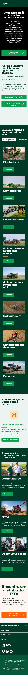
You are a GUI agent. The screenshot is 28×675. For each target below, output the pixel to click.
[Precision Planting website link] (14, 104)
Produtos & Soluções (14, 626)
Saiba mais (9, 169)
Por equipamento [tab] (8, 140)
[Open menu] (26, 4)
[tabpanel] (14, 266)
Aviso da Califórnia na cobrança (14, 661)
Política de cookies (9, 664)
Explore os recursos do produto (10, 439)
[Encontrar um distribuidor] (14, 615)
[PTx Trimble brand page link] (14, 97)
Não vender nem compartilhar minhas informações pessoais (14, 660)
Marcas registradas (18, 664)
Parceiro (14, 630)
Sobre (3, 639)
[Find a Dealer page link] (14, 53)
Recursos (5, 635)
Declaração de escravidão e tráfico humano (14, 662)
